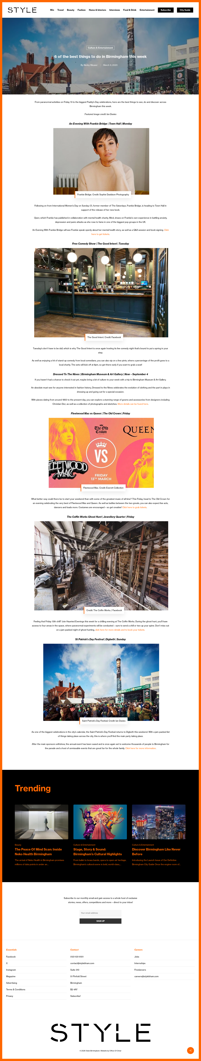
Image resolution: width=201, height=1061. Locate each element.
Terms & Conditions (15, 989)
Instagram (11, 970)
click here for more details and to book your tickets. (120, 630)
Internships (139, 963)
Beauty (18, 845)
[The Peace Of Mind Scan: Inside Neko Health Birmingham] (41, 836)
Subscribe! (75, 996)
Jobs (136, 956)
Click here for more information (140, 748)
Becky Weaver (91, 65)
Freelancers (140, 970)
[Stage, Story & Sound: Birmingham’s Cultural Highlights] (100, 836)
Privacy (9, 996)
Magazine (10, 976)
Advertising (11, 983)
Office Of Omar (115, 1051)
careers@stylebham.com (146, 976)
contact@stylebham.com (82, 963)
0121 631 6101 (76, 956)
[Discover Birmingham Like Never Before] (159, 836)
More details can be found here (133, 404)
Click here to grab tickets (134, 507)
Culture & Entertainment (100, 47)
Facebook (11, 956)
